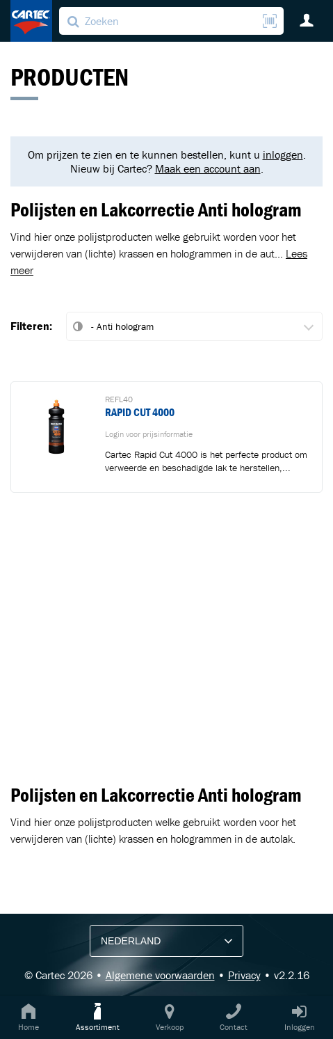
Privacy (244, 975)
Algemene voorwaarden (160, 975)
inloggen (283, 154)
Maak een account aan (208, 168)
